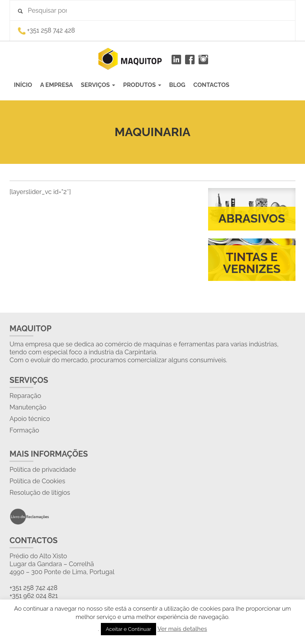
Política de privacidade (43, 469)
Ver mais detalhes (182, 628)
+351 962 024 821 (34, 596)
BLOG (177, 84)
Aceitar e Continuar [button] (128, 629)
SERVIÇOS (98, 84)
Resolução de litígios (40, 492)
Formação (24, 430)
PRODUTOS (142, 84)
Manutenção (28, 407)
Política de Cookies (37, 481)
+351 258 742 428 (34, 588)
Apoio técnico (30, 419)
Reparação (25, 396)
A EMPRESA (56, 84)
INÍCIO (23, 84)
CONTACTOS (211, 84)
